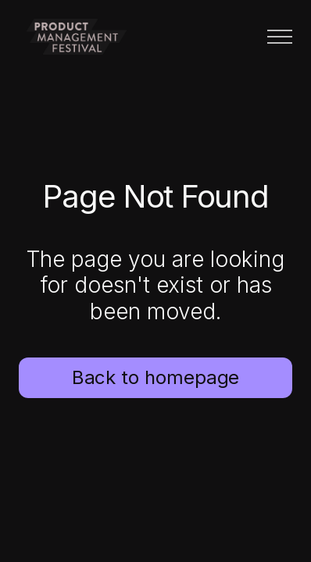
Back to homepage (156, 377)
